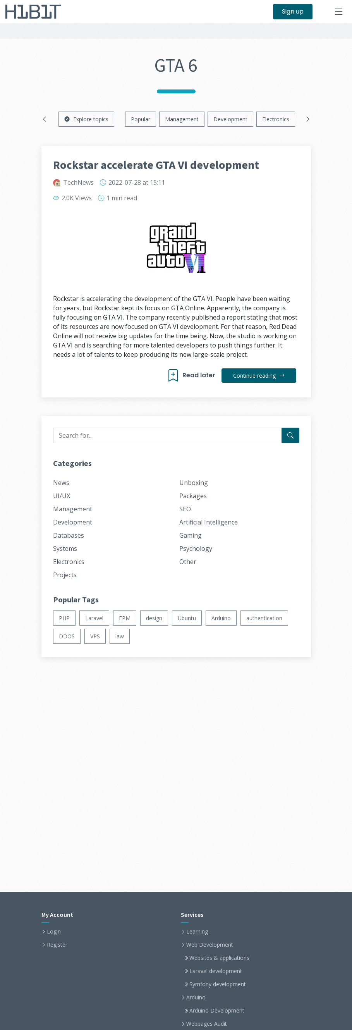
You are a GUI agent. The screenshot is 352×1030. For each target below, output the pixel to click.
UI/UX (61, 496)
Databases (68, 535)
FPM (124, 618)
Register (57, 944)
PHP (64, 618)
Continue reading (259, 375)
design (154, 618)
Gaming (190, 535)
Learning (197, 931)
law (119, 636)
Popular (140, 119)
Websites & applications (219, 958)
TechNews (78, 182)
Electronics (275, 119)
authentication (264, 618)
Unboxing (193, 482)
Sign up (293, 11)
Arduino (221, 618)
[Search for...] (290, 435)
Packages (193, 496)
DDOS (67, 636)
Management (182, 119)
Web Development (209, 944)
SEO (185, 509)
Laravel (94, 618)
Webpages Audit (206, 1024)
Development (230, 119)
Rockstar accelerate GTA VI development (156, 164)
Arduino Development (216, 1010)
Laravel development (215, 971)
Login (54, 931)
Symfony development (217, 984)
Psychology (195, 548)
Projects (65, 575)
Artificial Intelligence (208, 522)
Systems (65, 548)
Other (187, 561)
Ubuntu (187, 618)
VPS (95, 636)
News (61, 482)
